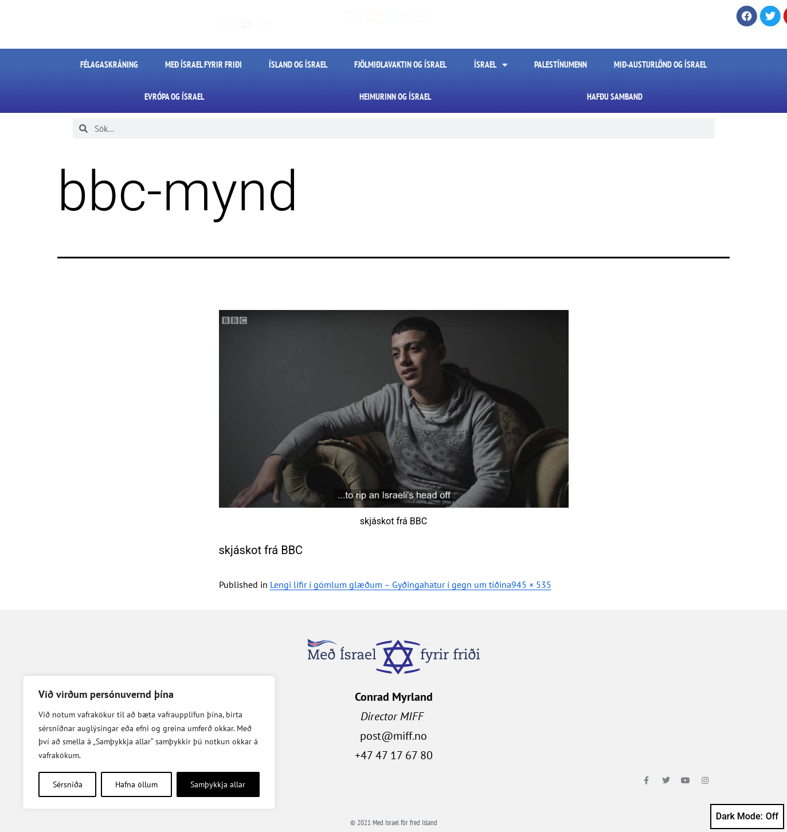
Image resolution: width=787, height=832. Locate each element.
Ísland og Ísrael (298, 64)
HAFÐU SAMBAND (615, 96)
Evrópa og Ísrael (174, 96)
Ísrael (490, 65)
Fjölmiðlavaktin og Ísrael (400, 64)
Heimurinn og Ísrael (395, 96)
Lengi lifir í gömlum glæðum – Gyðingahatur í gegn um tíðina (390, 584)
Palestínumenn (560, 64)
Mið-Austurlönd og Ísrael (660, 64)
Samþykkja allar (217, 784)
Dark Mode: (747, 816)
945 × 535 (531, 584)
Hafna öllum (136, 784)
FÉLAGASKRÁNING (109, 64)
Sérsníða (68, 784)
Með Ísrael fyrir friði (203, 64)
